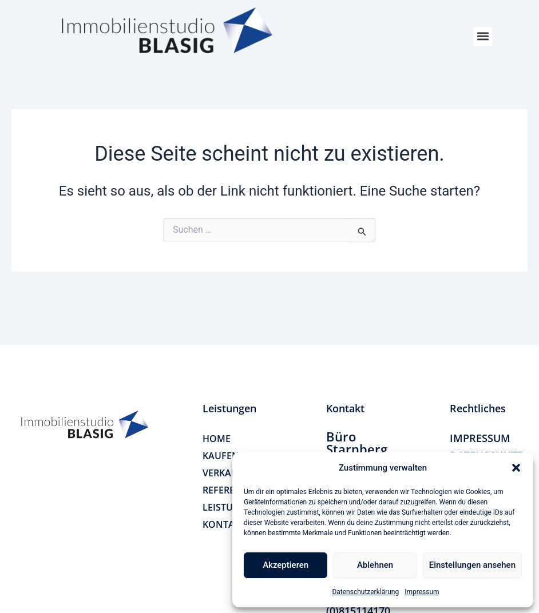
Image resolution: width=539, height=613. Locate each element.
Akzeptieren (285, 565)
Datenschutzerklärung (365, 592)
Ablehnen (375, 565)
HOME (217, 438)
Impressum (422, 592)
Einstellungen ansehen (472, 565)
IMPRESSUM (480, 438)
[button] (516, 467)
